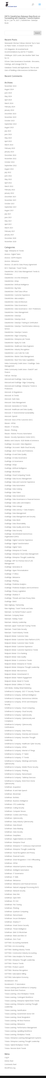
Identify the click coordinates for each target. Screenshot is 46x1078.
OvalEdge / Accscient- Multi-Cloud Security (20, 447)
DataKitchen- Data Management (16, 312)
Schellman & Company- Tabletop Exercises (20, 777)
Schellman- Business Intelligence (16, 801)
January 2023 (9, 152)
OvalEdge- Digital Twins (13, 547)
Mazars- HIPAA (10, 423)
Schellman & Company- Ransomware (18, 774)
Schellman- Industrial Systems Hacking (18, 866)
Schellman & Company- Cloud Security (18, 711)
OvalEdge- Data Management (15, 513)
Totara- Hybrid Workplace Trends (17, 1045)
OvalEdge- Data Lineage (13, 506)
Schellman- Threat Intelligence (15, 929)
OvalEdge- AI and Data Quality (15, 454)
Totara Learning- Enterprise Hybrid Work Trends (22, 1001)
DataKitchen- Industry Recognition (17, 349)
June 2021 (8, 217)
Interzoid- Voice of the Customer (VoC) (19, 420)
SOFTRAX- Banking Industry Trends (17, 950)
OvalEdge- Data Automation (15, 485)
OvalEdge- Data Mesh (12, 520)
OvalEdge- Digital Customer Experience (19, 540)
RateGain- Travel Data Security (16, 629)
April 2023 (8, 141)
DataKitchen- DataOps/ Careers (16, 332)
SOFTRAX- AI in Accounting (14, 946)
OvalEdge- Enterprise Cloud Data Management (21, 554)
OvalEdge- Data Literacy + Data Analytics (19, 510)
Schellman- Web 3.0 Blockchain (16, 932)
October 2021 (10, 203)
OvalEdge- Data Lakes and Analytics (18, 503)
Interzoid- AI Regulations (13, 392)
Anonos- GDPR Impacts (13, 258)
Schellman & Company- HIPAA (16, 747)
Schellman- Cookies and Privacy (16, 815)
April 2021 (8, 224)
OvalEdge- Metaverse (12, 577)
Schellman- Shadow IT (13, 922)
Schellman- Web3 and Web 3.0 (15, 936)
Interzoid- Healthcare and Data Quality (18, 409)
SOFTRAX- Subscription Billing (15, 974)
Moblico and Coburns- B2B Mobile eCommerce (22, 440)
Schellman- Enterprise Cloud (15, 842)
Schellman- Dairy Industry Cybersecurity (19, 821)
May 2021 (8, 221)
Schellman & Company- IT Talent (16, 754)
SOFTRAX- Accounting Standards (16, 943)
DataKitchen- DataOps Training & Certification (21, 323)
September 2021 (11, 207)
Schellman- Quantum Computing (16, 911)
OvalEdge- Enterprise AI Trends (16, 550)
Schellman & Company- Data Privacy (18, 731)
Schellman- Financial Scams (14, 856)
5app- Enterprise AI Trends (14, 251)
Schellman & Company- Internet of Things (20, 750)
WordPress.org (10, 1068)
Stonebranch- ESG (11, 981)
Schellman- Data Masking (14, 828)
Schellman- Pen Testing (13, 904)
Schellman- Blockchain (13, 794)
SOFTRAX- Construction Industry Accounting (21, 953)
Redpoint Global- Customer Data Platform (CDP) (22, 639)
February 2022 (10, 190)
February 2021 (10, 231)
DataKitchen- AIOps (12, 281)
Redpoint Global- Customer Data (16, 636)
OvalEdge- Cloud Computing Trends (17, 475)
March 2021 (9, 228)
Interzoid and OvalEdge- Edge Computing (19, 382)
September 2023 (11, 124)
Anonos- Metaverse (12, 261)
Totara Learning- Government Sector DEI (19, 1014)
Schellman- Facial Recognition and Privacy (20, 853)
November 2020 (10, 241)
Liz (8, 20)
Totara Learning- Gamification (15, 1010)
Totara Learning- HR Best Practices (17, 1020)
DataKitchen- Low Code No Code (17, 353)
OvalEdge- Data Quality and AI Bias (17, 527)
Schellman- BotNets (12, 797)
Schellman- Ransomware (14, 915)
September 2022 (11, 165)
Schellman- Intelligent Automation (17, 870)
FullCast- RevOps (11, 376)
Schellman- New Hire (12, 894)
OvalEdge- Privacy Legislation (15, 591)
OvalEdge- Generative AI (13, 567)
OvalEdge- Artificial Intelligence (16, 468)
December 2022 (10, 155)
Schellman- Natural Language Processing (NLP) (22, 887)
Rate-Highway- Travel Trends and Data (19, 608)
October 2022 (10, 162)
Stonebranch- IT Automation (15, 984)
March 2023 (9, 145)
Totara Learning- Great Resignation (17, 1017)
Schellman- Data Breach (13, 825)
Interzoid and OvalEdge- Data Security (18, 379)
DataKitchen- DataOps (13, 316)
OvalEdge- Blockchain (12, 472)
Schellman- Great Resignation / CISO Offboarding (22, 860)
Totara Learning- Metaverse (15, 1024)
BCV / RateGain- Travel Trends (16, 268)
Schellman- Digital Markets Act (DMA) (18, 839)
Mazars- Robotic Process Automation (18, 433)
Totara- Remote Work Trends (15, 1048)
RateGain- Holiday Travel (13, 619)
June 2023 (8, 134)
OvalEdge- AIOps (11, 465)
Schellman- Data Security (14, 832)
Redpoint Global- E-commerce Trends (18, 660)
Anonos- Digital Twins (12, 254)
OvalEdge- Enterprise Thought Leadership (20, 557)
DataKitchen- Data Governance (16, 305)
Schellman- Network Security (15, 891)
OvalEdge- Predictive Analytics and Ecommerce (22, 588)
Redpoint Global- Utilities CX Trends (17, 684)
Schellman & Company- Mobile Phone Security (21, 767)
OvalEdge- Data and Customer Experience (20, 482)
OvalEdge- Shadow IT (12, 595)
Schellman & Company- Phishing (16, 770)
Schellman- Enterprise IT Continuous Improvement (23, 846)
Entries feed (9, 1061)
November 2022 (10, 158)
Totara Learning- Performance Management (21, 1027)
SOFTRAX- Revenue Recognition (16, 970)
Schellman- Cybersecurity (14, 818)
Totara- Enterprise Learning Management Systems (23, 1038)
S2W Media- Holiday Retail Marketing (18, 688)
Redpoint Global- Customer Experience (18, 646)
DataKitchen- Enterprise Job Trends (17, 339)
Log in (7, 1057)
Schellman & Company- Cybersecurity (18, 715)
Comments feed (10, 1064)
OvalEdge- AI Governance (14, 461)
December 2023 (10, 114)
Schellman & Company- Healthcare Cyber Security (23, 744)
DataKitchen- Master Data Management (19, 356)
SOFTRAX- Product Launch (14, 967)
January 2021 (9, 235)
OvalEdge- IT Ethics (12, 574)
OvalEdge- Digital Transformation (17, 543)
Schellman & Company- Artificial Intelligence (20, 695)
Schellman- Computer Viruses (15, 811)
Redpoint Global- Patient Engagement (18, 678)
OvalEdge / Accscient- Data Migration (18, 444)
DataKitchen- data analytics (14, 298)
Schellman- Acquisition (13, 787)
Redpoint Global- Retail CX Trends (17, 681)
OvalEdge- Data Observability (15, 523)
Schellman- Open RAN (13, 898)
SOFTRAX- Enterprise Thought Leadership (20, 960)
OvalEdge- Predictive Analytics (15, 584)
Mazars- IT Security (12, 427)
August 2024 (9, 89)
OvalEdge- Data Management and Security (20, 516)
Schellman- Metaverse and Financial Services (21, 884)
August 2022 (9, 169)
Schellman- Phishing (12, 908)
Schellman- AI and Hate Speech (16, 790)
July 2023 (8, 131)
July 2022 (8, 172)
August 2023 (9, 127)
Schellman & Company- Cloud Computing (19, 708)
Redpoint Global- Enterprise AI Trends (18, 664)
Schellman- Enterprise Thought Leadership (20, 849)
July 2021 (8, 214)
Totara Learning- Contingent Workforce (19, 997)
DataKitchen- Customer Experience (17, 295)
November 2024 (10, 86)
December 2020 (10, 238)
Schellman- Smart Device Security (17, 925)
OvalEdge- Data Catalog (13, 489)
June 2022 (8, 176)
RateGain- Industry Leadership (15, 622)
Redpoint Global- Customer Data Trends (19, 643)
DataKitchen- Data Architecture (16, 302)
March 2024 (9, 103)
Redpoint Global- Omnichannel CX (17, 674)
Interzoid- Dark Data (12, 399)
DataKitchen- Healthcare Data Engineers (19, 346)
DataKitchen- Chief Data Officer (16, 291)
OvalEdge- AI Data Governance (16, 458)
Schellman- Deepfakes (13, 835)
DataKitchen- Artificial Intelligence (17, 284)
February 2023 (10, 148)
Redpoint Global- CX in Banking (16, 653)
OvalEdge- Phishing (11, 581)
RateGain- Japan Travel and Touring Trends (20, 626)
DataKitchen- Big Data (13, 288)
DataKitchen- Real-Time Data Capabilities (19, 360)
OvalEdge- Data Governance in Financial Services (22, 499)
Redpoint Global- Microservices (16, 671)
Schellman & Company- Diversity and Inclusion (21, 734)
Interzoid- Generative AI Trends (16, 406)
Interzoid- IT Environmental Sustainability (19, 413)
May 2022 (8, 179)
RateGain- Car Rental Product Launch (18, 612)
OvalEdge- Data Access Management (18, 479)
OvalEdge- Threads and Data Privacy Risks (20, 598)
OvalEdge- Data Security (13, 530)
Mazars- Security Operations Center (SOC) (20, 437)
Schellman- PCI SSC (12, 901)
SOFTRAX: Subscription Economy (16, 977)
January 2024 (9, 110)
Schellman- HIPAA (11, 863)
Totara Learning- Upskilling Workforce (18, 1031)
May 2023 (8, 138)
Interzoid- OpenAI (11, 416)
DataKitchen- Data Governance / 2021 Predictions (23, 309)
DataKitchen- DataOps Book (15, 319)
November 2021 (10, 200)
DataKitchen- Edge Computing (15, 336)
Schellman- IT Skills (11, 877)
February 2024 (10, 107)
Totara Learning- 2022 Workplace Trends (19, 994)
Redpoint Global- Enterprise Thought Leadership (22, 667)
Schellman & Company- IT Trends (17, 757)
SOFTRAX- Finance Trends (14, 963)
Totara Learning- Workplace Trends (17, 1034)
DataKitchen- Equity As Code (15, 343)
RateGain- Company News (14, 615)
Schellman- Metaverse (13, 880)
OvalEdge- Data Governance (15, 496)
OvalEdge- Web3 (11, 601)
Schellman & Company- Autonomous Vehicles (21, 698)
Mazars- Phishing (11, 430)
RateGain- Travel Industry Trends (16, 632)
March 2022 (9, 186)
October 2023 (10, 120)
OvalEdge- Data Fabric (13, 492)
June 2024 (8, 93)
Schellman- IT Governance (14, 873)
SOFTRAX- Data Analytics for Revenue (18, 956)
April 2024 (8, 100)
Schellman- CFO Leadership (14, 804)
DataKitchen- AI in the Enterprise (16, 278)
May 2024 (8, 96)
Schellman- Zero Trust (13, 939)
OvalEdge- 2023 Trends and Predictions (19, 451)
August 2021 (9, 210)
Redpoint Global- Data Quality (15, 657)
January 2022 (9, 193)
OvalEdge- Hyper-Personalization (16, 570)
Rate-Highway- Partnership (14, 605)
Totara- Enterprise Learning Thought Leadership (22, 1041)
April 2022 (8, 183)
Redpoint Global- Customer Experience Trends (21, 650)
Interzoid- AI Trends (12, 395)
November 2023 (10, 117)
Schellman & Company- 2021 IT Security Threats (22, 691)
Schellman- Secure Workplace (15, 918)
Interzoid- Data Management (15, 402)
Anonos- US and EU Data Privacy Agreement (21, 264)
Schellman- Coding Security (14, 808)
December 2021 (10, 197)
